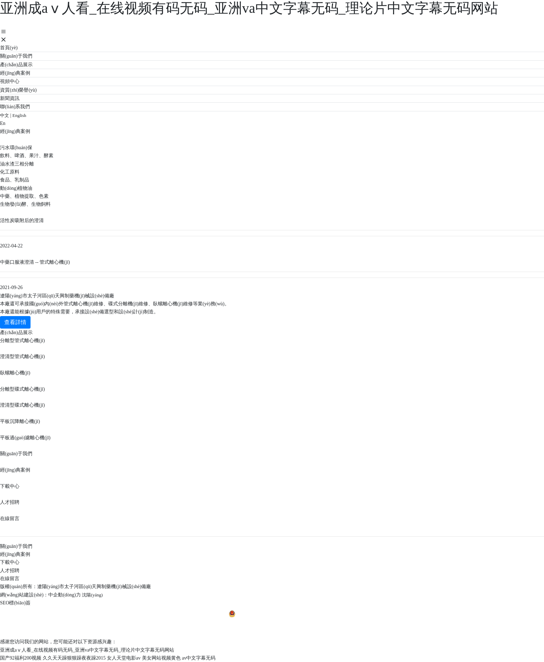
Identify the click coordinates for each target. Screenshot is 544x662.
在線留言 (9, 518)
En (3, 123)
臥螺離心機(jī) (15, 372)
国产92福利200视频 (20, 658)
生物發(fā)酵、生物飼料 (25, 204)
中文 (4, 115)
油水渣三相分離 (17, 164)
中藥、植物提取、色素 (24, 196)
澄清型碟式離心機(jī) (22, 405)
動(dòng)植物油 (16, 188)
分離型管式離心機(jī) (22, 340)
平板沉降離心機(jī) (20, 421)
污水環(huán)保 (16, 147)
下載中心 (9, 486)
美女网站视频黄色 (161, 658)
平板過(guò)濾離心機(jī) (25, 437)
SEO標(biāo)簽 (15, 602)
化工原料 (9, 172)
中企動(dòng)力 (64, 594)
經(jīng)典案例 (15, 470)
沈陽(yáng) (92, 594)
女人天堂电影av (124, 658)
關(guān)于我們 (16, 453)
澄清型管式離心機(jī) (22, 356)
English (19, 115)
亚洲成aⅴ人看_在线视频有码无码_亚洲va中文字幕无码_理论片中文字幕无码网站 (249, 8)
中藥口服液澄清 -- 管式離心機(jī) (35, 262)
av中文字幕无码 (198, 658)
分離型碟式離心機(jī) (22, 389)
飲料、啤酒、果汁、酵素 (26, 155)
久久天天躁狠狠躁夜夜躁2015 (74, 658)
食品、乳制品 (14, 180)
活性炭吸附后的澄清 (22, 220)
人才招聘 (9, 502)
